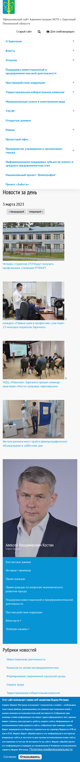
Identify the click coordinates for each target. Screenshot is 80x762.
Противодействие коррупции (24, 612)
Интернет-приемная (18, 570)
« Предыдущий (16, 211)
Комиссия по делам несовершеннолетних (33, 667)
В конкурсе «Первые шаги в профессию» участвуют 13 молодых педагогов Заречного (35, 323)
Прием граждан (15, 579)
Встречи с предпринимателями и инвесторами (36, 701)
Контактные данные (18, 562)
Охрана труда (15, 684)
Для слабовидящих (60, 32)
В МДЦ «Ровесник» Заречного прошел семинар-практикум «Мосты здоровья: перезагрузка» (35, 382)
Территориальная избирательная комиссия (33, 693)
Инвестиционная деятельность (26, 659)
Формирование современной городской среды (36, 676)
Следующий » (36, 211)
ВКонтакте (14, 620)
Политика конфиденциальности (51, 756)
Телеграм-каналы (17, 629)
